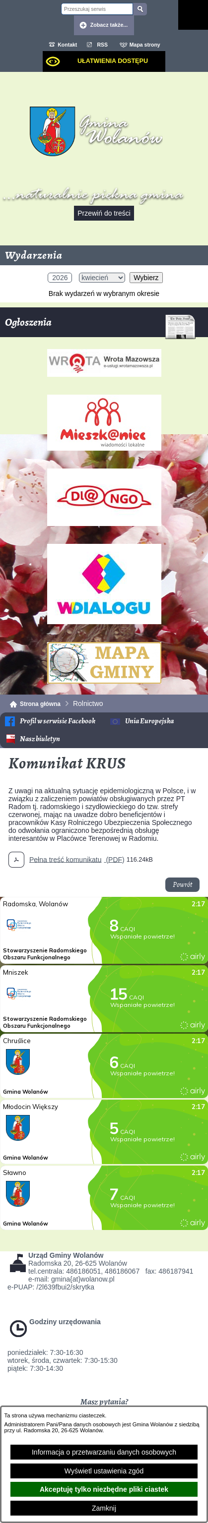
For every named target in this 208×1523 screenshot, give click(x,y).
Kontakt (67, 45)
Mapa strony (145, 45)
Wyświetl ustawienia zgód (104, 1471)
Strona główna (40, 704)
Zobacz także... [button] (109, 25)
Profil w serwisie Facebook (57, 721)
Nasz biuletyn (40, 739)
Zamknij (104, 1508)
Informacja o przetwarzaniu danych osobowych (104, 1452)
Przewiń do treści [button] (104, 213)
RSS (102, 45)
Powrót (182, 884)
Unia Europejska (149, 721)
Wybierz (146, 278)
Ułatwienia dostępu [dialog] (112, 61)
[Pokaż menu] (193, 15)
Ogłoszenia (100, 326)
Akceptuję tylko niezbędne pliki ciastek (104, 1489)
